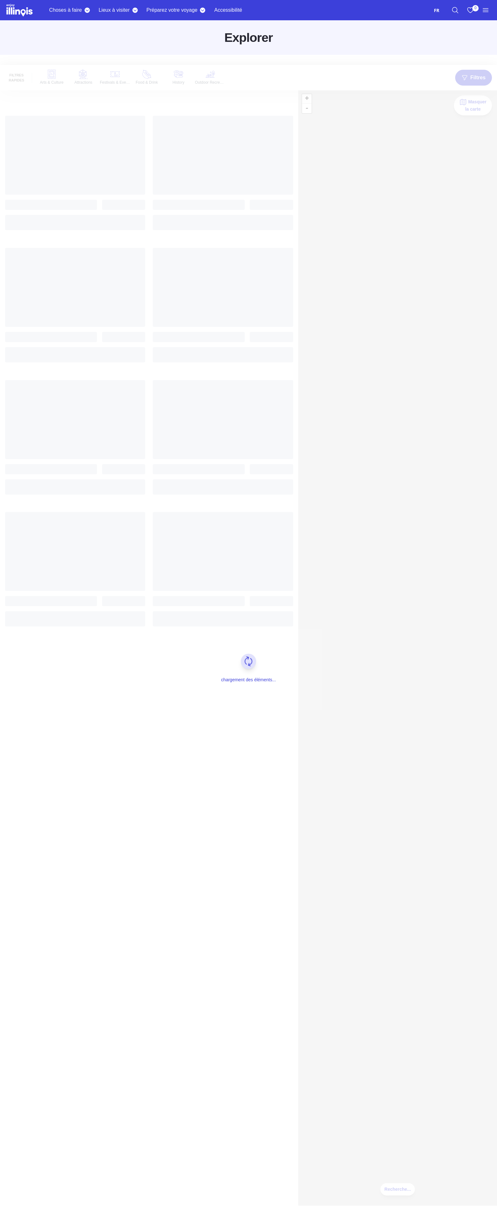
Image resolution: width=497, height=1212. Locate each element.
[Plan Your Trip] (203, 10)
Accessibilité (228, 10)
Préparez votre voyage (171, 10)
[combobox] (436, 10)
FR (436, 10)
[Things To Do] (87, 10)
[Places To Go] (135, 10)
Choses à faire (65, 10)
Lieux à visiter (114, 10)
